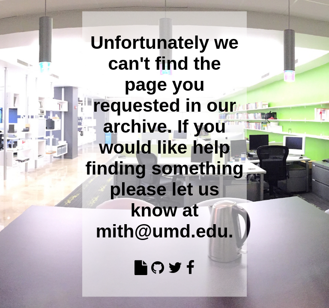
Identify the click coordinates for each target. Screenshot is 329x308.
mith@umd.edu (162, 230)
